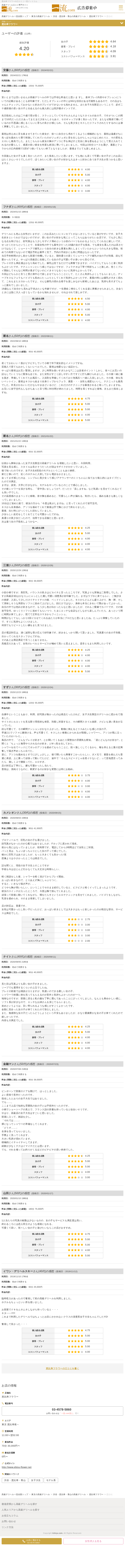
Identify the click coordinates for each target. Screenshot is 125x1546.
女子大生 (36, 1480)
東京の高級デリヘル (40, 16)
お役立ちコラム (10, 1515)
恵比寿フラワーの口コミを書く (62, 1368)
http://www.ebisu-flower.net (17, 1467)
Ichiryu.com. (57, 1533)
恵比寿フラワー (96, 16)
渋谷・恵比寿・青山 (15, 1480)
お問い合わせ (9, 1521)
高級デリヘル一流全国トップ (15, 16)
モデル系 (51, 1480)
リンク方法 (8, 1527)
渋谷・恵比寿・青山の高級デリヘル (69, 16)
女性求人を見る (93, 1541)
